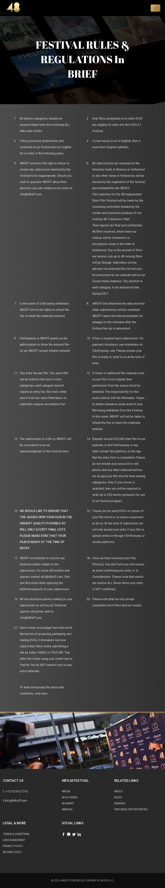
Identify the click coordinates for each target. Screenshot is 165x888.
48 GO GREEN (69, 797)
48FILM (66, 791)
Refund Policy (12, 852)
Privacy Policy (13, 846)
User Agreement (14, 840)
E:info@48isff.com (15, 800)
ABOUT (118, 791)
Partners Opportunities (131, 809)
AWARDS (119, 803)
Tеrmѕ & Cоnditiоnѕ (16, 834)
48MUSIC (67, 809)
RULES (118, 797)
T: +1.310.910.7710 (15, 791)
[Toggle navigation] (155, 8)
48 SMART (68, 803)
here (44, 693)
